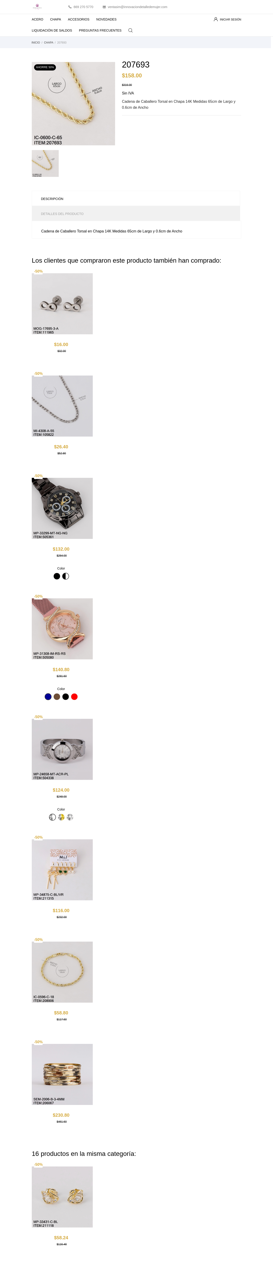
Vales (198, 1189)
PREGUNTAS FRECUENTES (100, 30)
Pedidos (200, 1169)
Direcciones (202, 1182)
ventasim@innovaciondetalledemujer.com (137, 7)
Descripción (52, 199)
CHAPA (55, 19)
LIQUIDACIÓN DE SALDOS (55, 28)
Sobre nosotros (151, 1176)
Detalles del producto (62, 214)
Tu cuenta (206, 1150)
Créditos (200, 1176)
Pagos (144, 1182)
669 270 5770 (83, 7)
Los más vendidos (99, 1169)
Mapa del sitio (150, 1196)
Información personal (209, 1162)
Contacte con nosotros (156, 1189)
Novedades (94, 1162)
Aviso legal (147, 1162)
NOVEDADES (106, 19)
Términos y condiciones (157, 1169)
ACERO (37, 19)
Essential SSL (138, 1256)
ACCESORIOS (78, 19)
